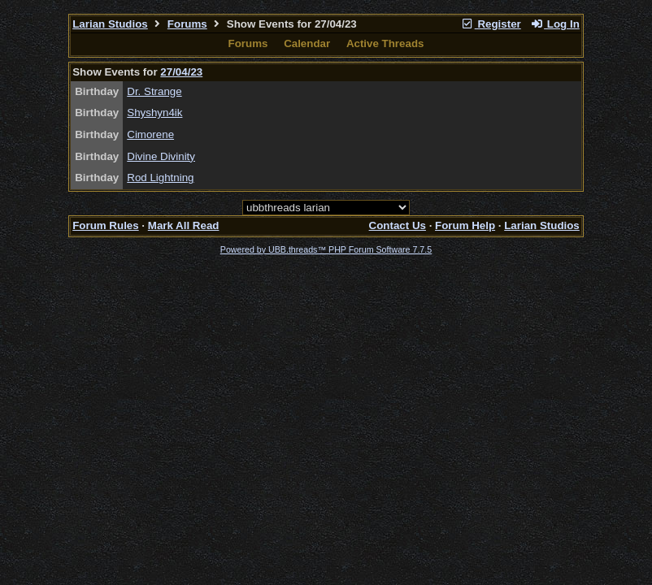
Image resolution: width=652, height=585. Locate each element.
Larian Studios (110, 24)
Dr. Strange (154, 91)
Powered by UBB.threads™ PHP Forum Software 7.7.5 (326, 249)
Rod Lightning (160, 177)
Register (491, 24)
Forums (187, 24)
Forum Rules (105, 225)
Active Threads (385, 43)
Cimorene (150, 134)
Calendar (307, 43)
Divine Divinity (161, 156)
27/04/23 (181, 72)
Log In (554, 24)
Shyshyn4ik (154, 112)
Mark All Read (184, 225)
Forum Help (465, 225)
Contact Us (397, 225)
